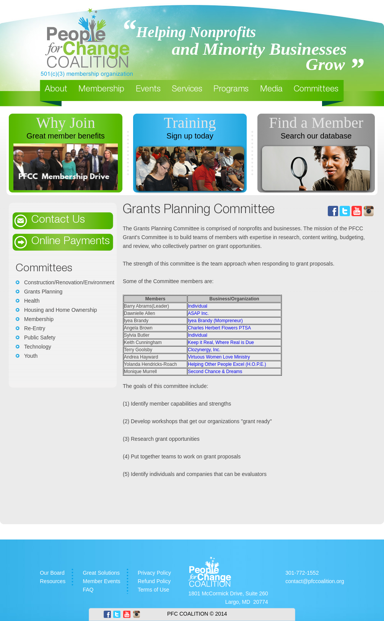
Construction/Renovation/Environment (69, 282)
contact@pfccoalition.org (314, 581)
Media (271, 89)
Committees (316, 89)
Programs (231, 89)
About (56, 89)
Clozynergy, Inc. (204, 349)
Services (187, 89)
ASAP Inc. (198, 313)
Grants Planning (43, 291)
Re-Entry (34, 328)
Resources (52, 581)
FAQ (88, 590)
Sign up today (189, 136)
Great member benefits (65, 136)
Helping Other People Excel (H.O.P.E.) (227, 364)
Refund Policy (154, 581)
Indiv (192, 306)
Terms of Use (153, 590)
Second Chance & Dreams (215, 371)
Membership (101, 89)
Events (148, 89)
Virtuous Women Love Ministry (219, 357)
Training (190, 122)
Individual (197, 335)
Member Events (101, 581)
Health (31, 301)
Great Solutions (101, 573)
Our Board (52, 573)
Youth (30, 356)
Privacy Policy (154, 573)
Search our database (316, 136)
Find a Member (316, 122)
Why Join (65, 122)
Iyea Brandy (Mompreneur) (215, 320)
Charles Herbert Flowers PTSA (219, 328)
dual (203, 306)
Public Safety (39, 337)
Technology (37, 347)
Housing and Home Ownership (60, 310)
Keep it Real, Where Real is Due (221, 342)
